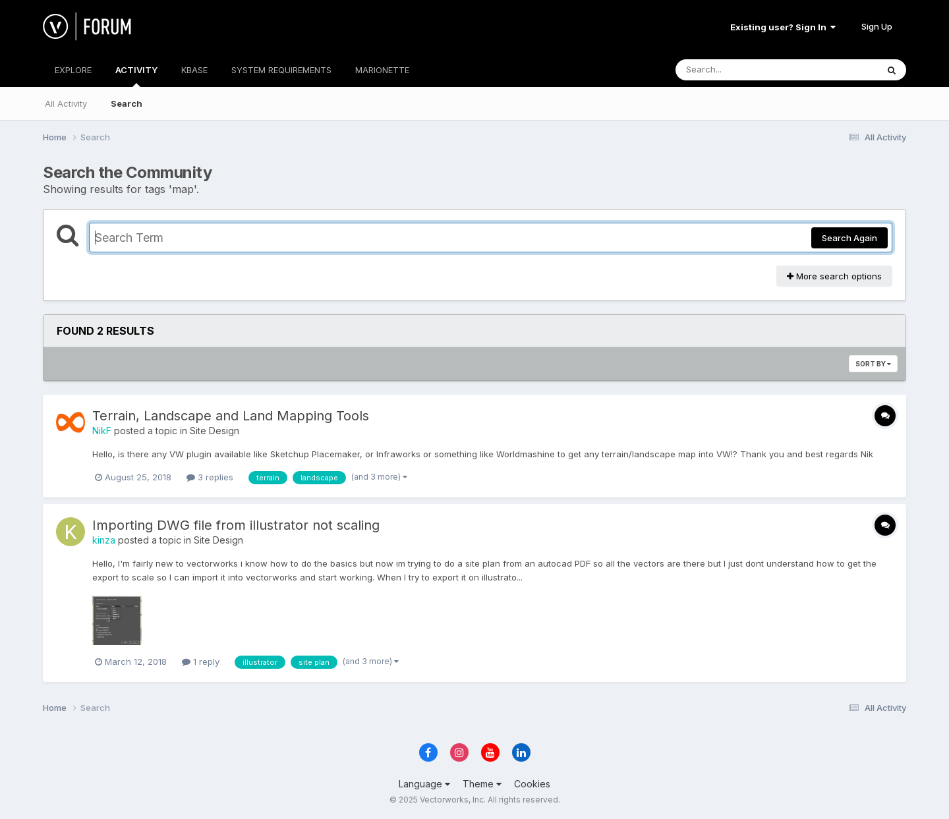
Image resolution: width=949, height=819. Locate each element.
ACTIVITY (136, 76)
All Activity (66, 103)
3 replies (210, 477)
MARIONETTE (382, 70)
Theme (482, 783)
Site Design (214, 430)
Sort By (873, 364)
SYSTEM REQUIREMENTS (281, 70)
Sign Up (876, 26)
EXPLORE (73, 70)
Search (126, 103)
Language (424, 783)
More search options (834, 276)
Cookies (532, 783)
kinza (103, 540)
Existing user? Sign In (783, 27)
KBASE (194, 70)
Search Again (849, 238)
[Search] (740, 69)
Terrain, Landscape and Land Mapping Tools (230, 416)
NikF (101, 430)
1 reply (200, 661)
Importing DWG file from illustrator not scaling (236, 525)
